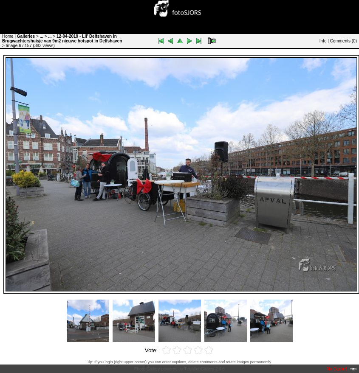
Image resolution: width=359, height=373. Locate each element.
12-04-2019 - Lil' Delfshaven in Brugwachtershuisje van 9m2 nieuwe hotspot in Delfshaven (62, 38)
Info (323, 41)
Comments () (343, 41)
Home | (9, 36)
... (41, 36)
